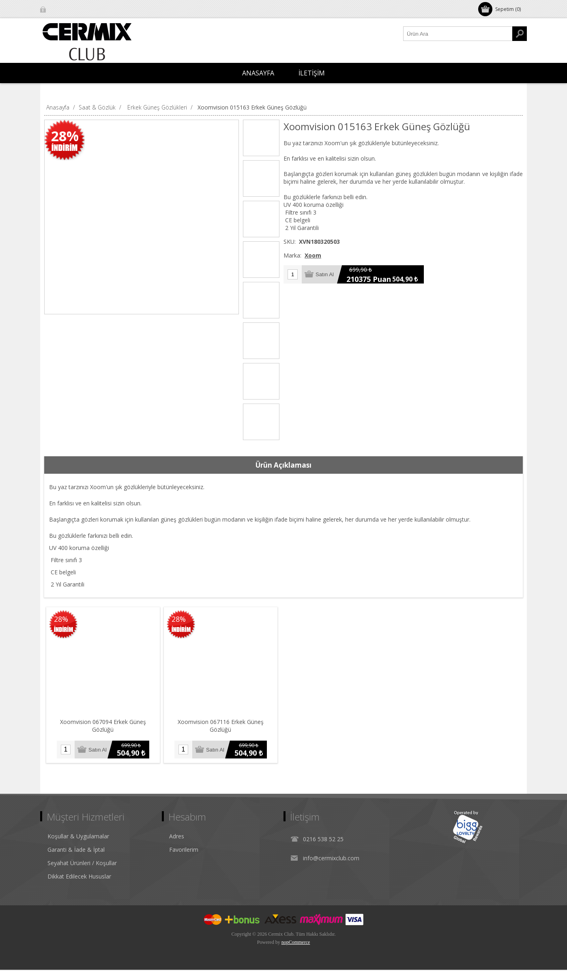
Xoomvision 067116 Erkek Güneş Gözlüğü (222, 723)
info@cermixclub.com (331, 859)
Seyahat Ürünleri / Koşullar (82, 864)
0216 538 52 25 (323, 840)
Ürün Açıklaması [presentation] (283, 465)
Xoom (313, 255)
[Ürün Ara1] (458, 33)
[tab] (283, 465)
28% (65, 136)
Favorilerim (183, 851)
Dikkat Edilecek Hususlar (79, 877)
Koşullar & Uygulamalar (78, 837)
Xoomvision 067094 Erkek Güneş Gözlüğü (103, 723)
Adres (176, 837)
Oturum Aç (62, 9)
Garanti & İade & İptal (76, 851)
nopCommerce (295, 943)
